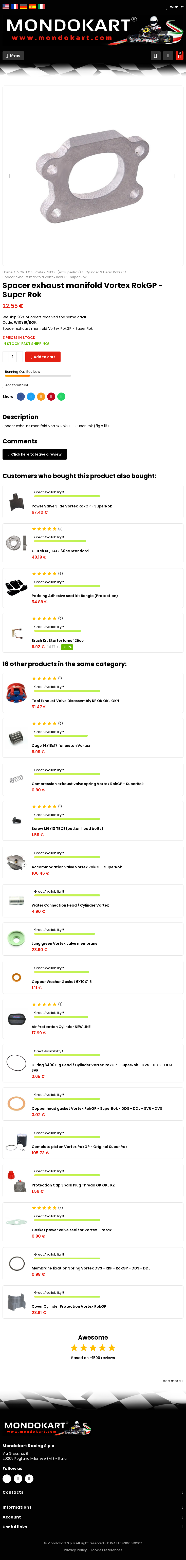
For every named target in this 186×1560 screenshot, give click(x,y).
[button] (10, 176)
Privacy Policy (75, 1550)
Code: (8, 322)
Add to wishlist (15, 385)
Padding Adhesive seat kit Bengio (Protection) (75, 595)
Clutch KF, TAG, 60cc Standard (60, 550)
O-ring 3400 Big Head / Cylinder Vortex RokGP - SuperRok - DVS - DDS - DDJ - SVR (103, 1067)
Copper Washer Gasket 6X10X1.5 (62, 981)
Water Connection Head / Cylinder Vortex (70, 905)
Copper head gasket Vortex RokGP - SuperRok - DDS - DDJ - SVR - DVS (97, 1108)
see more (173, 1380)
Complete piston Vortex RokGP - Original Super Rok (79, 1146)
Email (41, 397)
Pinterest (51, 397)
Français (14, 6)
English (6, 6)
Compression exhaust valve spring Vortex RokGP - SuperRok (88, 783)
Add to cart (44, 356)
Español (32, 6)
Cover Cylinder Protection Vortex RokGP (69, 1306)
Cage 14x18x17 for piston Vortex (61, 745)
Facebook (21, 397)
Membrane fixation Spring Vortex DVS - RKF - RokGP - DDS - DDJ (91, 1268)
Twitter (31, 397)
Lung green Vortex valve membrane (65, 943)
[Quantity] (13, 357)
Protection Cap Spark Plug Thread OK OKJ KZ (73, 1185)
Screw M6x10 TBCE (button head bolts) (67, 828)
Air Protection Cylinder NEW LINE (61, 1026)
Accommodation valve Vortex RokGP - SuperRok (77, 867)
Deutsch (23, 6)
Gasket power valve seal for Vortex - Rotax (72, 1230)
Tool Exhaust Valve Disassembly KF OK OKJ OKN (75, 700)
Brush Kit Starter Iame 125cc (58, 640)
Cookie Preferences (105, 1550)
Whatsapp (61, 397)
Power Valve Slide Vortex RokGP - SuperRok (72, 506)
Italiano (41, 6)
